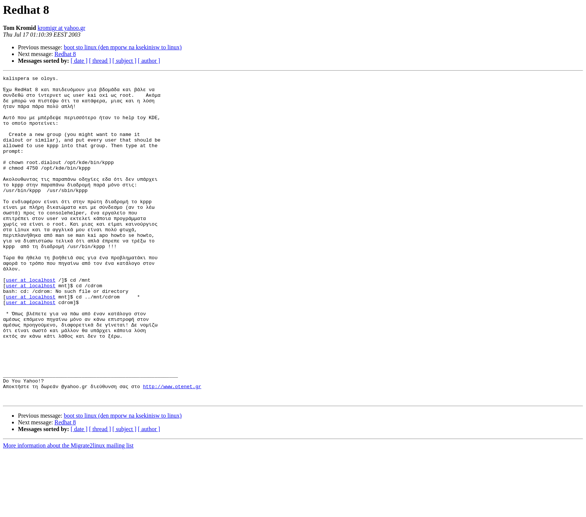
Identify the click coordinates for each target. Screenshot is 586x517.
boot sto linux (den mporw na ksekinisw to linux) (123, 47)
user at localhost (31, 321)
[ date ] (79, 61)
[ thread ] (100, 61)
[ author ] (149, 61)
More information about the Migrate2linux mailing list (68, 510)
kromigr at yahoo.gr (61, 28)
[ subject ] (124, 61)
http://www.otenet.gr (172, 449)
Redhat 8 (65, 54)
